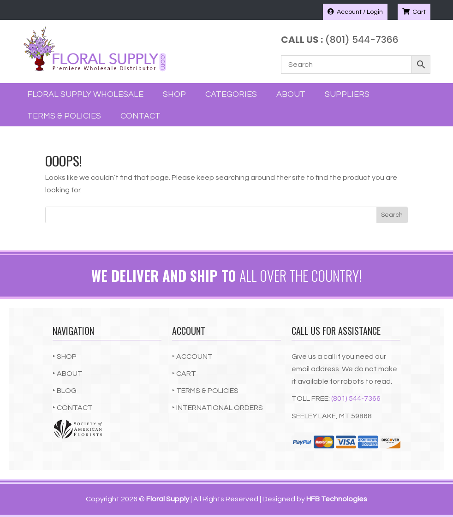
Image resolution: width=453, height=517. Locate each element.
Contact (140, 116)
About (290, 94)
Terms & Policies (64, 116)
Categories (231, 94)
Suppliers (347, 94)
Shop (174, 94)
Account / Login (355, 11)
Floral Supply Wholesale (85, 94)
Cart (414, 11)
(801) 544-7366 (356, 398)
